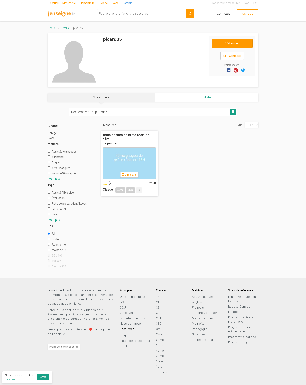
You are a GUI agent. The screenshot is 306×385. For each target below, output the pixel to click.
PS (158, 297)
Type (51, 185)
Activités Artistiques (62, 151)
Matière (53, 144)
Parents (127, 2)
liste (207, 97)
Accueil (54, 2)
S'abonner (232, 43)
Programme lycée (240, 342)
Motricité (198, 323)
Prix (50, 226)
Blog (246, 2)
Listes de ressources (135, 341)
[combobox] (141, 13)
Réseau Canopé (239, 306)
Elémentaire (87, 2)
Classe (53, 126)
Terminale (163, 372)
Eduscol (233, 312)
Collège (103, 2)
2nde (159, 361)
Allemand (56, 157)
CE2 (158, 323)
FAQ (255, 2)
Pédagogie (199, 329)
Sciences (198, 334)
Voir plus (54, 178)
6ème (160, 340)
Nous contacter (131, 323)
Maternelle (69, 2)
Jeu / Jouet (57, 209)
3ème (160, 356)
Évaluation (56, 198)
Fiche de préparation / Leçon (67, 203)
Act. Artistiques (203, 297)
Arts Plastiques (59, 168)
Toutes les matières (206, 340)
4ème (160, 350)
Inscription (247, 14)
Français (198, 307)
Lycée (115, 2)
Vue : (241, 125)
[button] (221, 70)
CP (158, 313)
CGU (123, 307)
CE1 (158, 318)
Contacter (232, 56)
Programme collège (242, 337)
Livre (53, 214)
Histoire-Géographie (62, 173)
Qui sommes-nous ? (134, 297)
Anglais (54, 162)
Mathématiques (203, 318)
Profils (65, 28)
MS (158, 302)
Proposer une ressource (225, 2)
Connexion (224, 14)
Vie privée (127, 313)
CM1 (159, 329)
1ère (159, 366)
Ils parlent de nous (133, 318)
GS (158, 307)
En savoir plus (13, 379)
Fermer (43, 377)
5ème (160, 345)
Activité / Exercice (61, 192)
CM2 (159, 334)
